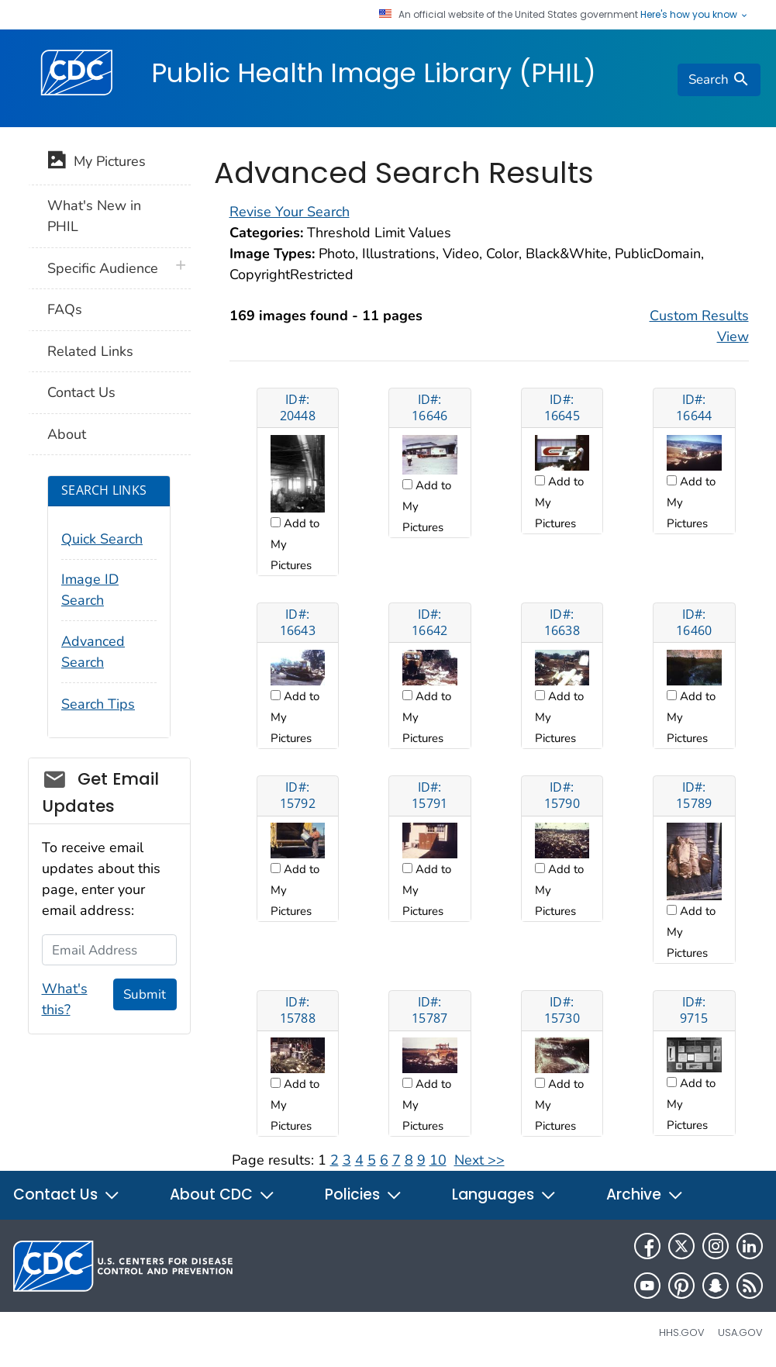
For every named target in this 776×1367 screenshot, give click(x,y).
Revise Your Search (289, 211)
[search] (719, 80)
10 (438, 1160)
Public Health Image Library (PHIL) (373, 73)
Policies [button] (363, 1194)
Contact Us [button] (66, 1194)
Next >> (479, 1160)
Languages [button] (504, 1194)
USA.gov (740, 1332)
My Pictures (96, 162)
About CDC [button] (222, 1194)
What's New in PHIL (94, 216)
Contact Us (81, 392)
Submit (144, 994)
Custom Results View (699, 326)
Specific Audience (102, 268)
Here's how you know (694, 14)
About (66, 434)
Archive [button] (645, 1194)
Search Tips (98, 704)
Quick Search (102, 539)
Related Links (90, 351)
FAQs (64, 309)
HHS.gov (682, 1332)
